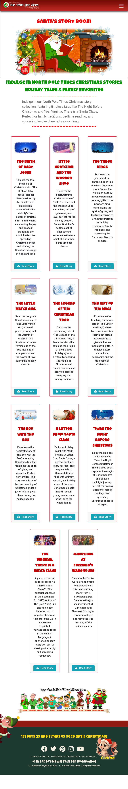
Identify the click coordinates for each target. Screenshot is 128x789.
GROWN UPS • (73, 756)
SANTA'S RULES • (88, 756)
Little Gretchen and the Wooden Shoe (63, 173)
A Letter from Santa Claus (64, 434)
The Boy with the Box (25, 434)
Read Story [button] (25, 266)
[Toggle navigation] (121, 5)
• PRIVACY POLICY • (41, 756)
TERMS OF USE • (58, 756)
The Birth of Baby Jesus (26, 167)
